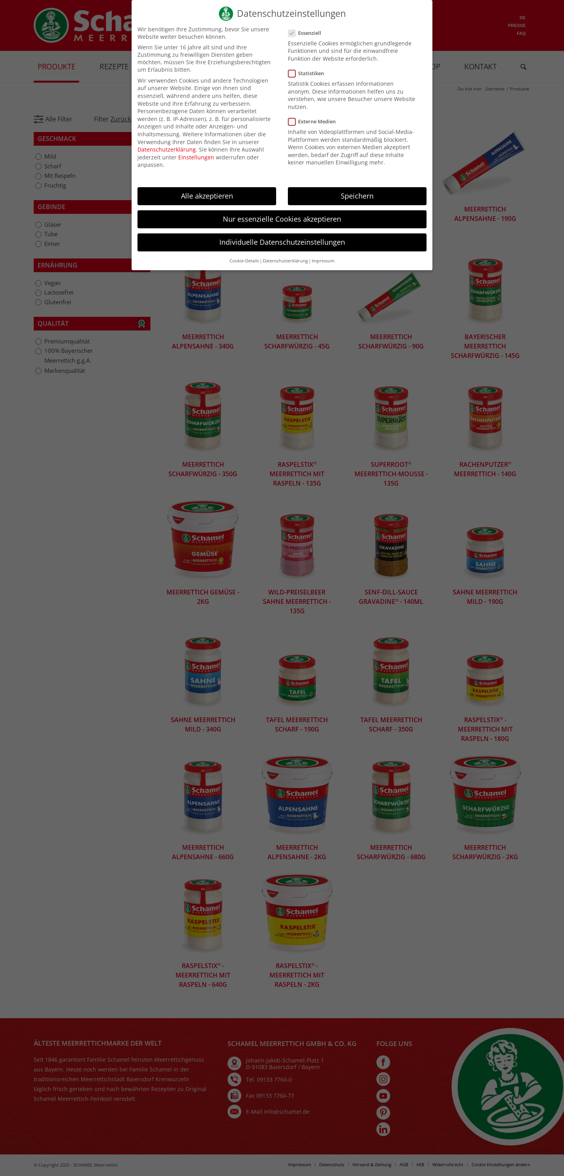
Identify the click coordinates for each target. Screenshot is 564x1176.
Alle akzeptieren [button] (207, 202)
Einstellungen (196, 164)
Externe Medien (313, 128)
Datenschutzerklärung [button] (285, 267)
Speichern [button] (357, 202)
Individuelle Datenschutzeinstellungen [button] (282, 248)
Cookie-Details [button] (244, 267)
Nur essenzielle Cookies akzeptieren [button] (282, 225)
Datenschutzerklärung (166, 156)
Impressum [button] (323, 267)
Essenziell (306, 39)
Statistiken (307, 79)
